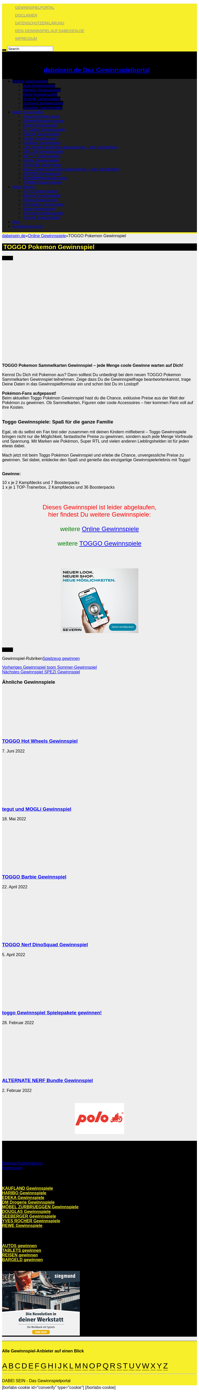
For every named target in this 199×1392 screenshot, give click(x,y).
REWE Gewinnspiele (22, 1225)
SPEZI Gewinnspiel (41, 672)
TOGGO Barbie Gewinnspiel (34, 877)
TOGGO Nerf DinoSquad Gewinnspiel (45, 944)
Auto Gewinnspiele (39, 85)
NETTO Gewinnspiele (41, 156)
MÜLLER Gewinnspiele (43, 151)
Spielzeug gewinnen (61, 658)
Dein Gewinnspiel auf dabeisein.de (49, 31)
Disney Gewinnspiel (40, 125)
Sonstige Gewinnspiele (42, 107)
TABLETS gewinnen (21, 1250)
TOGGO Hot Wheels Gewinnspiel (40, 741)
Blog (16, 222)
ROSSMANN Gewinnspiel (45, 178)
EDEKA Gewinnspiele (41, 134)
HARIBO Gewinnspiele (24, 1193)
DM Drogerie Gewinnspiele (28, 1202)
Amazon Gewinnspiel (41, 116)
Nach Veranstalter (27, 112)
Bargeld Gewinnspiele (42, 90)
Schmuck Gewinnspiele (43, 103)
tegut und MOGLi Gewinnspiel (36, 809)
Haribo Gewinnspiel (39, 138)
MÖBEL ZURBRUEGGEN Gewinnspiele (40, 1207)
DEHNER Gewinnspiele (43, 120)
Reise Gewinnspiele (40, 94)
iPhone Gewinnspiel (40, 200)
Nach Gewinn (24, 186)
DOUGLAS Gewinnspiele (26, 1211)
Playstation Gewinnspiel (43, 204)
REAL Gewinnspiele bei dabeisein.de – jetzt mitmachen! (71, 169)
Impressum (26, 38)
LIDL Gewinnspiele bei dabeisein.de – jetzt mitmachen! (70, 147)
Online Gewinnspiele (30, 81)
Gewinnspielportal (34, 7)
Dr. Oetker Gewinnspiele (44, 129)
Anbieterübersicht (27, 226)
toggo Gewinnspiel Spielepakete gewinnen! (52, 1012)
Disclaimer (26, 15)
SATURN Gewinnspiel (42, 173)
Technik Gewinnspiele (41, 98)
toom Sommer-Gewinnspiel (49, 667)
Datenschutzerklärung (39, 23)
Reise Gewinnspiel (39, 208)
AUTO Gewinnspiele (40, 191)
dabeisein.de (14, 236)
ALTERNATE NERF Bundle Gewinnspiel (47, 1080)
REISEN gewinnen (20, 1255)
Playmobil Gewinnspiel (42, 164)
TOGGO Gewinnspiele (110, 543)
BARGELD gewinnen (22, 1259)
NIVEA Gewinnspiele (41, 160)
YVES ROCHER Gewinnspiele (31, 1221)
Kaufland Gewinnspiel (41, 142)
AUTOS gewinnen (19, 1246)
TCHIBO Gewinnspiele (42, 182)
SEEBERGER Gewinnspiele (29, 1216)
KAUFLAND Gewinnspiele (27, 1188)
